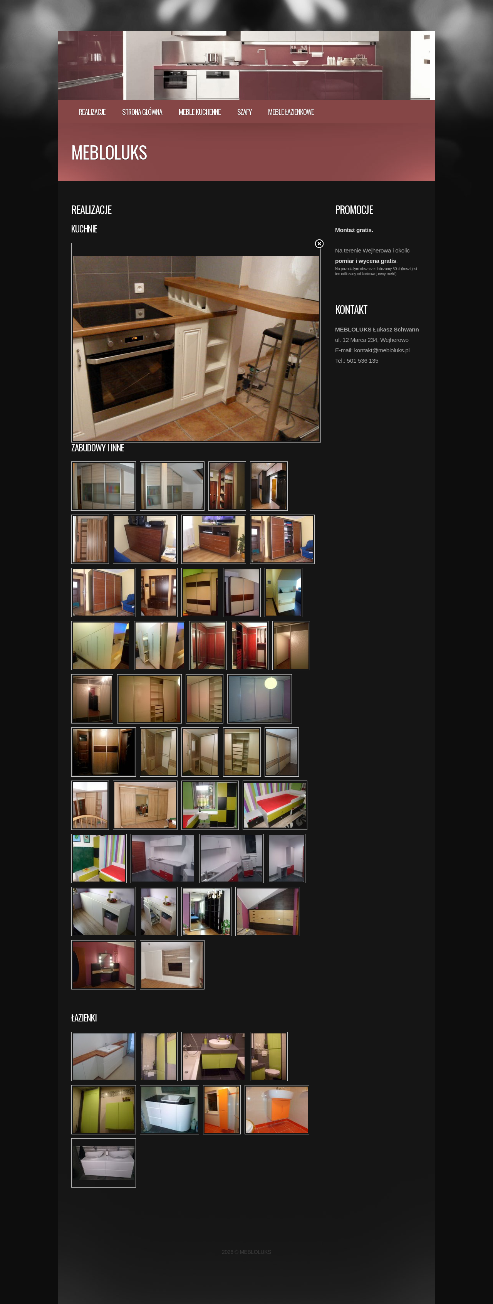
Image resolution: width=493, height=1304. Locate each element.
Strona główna (142, 111)
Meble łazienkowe (291, 111)
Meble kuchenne (200, 111)
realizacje (92, 111)
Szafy (244, 111)
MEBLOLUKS (109, 151)
